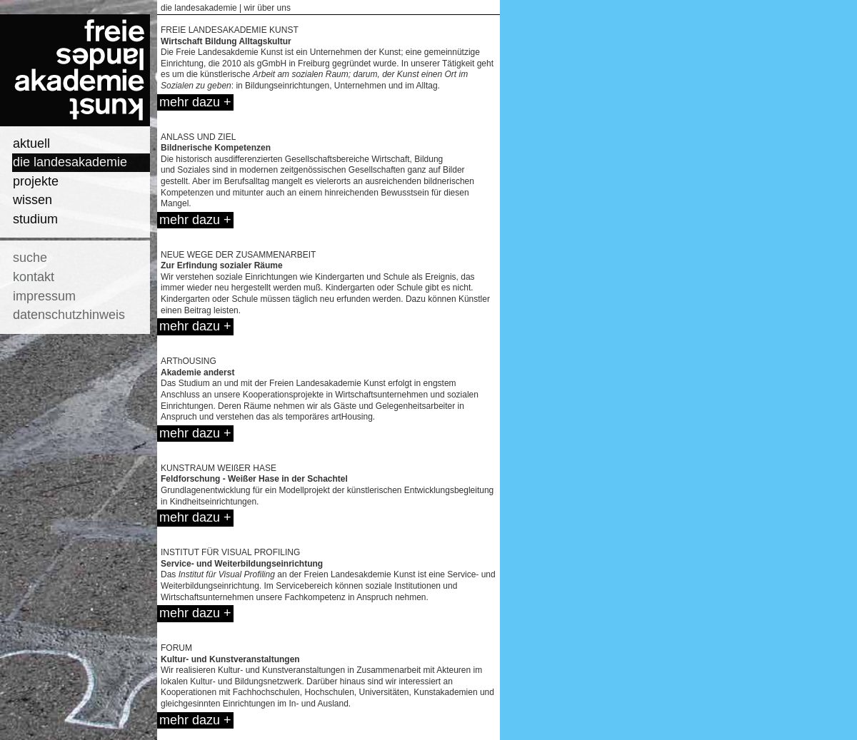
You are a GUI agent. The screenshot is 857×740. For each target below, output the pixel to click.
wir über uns (267, 8)
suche (30, 257)
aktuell (31, 143)
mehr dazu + (195, 102)
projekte (36, 181)
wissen (32, 200)
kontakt (33, 277)
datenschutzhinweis (69, 315)
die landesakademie (70, 162)
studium (35, 219)
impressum (44, 296)
